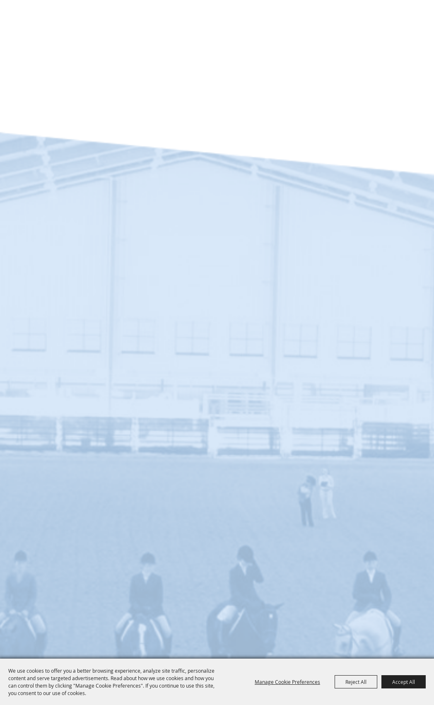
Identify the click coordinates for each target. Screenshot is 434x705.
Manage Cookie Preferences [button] (287, 681)
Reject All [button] (355, 681)
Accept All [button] (403, 681)
